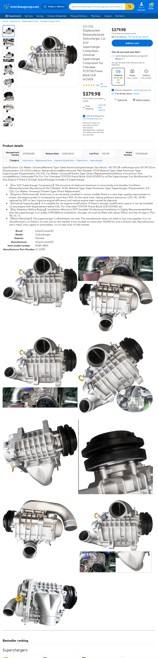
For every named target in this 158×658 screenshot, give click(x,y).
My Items (120, 15)
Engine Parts (82, 160)
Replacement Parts (30, 21)
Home (5, 21)
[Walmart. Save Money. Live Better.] (21, 7)
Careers (108, 15)
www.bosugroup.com (92, 118)
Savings (40, 15)
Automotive (15, 21)
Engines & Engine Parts (50, 21)
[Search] (129, 6)
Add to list (120, 99)
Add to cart (132, 43)
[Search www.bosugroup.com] (97, 6)
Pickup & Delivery (78, 15)
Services (29, 15)
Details (136, 94)
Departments (13, 15)
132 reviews (103, 85)
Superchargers (96, 160)
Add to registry (141, 99)
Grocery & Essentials (56, 15)
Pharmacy (95, 15)
